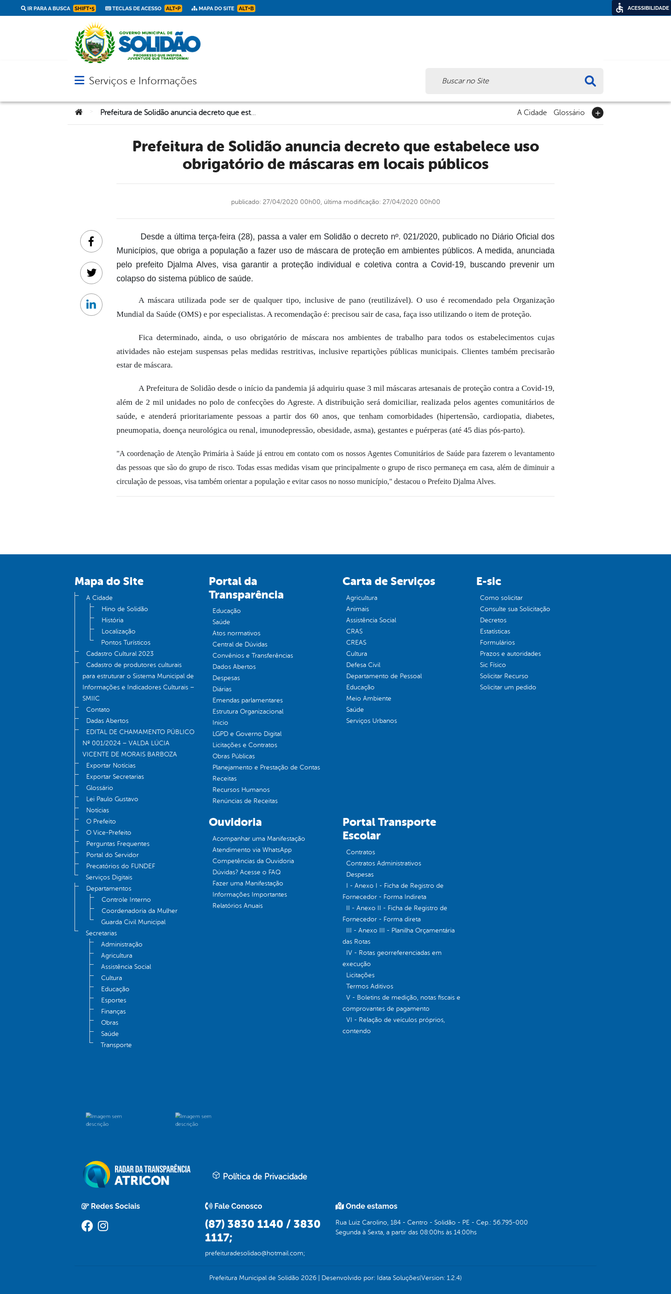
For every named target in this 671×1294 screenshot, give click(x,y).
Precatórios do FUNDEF (120, 866)
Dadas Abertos (107, 720)
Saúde (110, 1033)
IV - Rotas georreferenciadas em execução (392, 958)
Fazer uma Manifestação (247, 883)
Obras (109, 1022)
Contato (98, 709)
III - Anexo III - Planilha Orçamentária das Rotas (398, 936)
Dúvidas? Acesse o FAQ (246, 872)
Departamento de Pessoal (384, 676)
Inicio (220, 722)
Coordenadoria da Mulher (140, 910)
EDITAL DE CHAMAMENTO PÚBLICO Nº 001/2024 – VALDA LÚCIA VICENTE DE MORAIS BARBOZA (138, 743)
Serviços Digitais (109, 877)
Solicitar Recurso (504, 676)
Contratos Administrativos (383, 863)
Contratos (360, 852)
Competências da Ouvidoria (253, 861)
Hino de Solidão (125, 609)
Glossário (569, 112)
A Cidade (532, 112)
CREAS (356, 642)
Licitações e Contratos (244, 745)
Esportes (113, 1000)
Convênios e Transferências (252, 655)
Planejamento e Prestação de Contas (266, 767)
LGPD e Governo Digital (246, 733)
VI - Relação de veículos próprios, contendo (393, 1025)
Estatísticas (495, 631)
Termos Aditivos (369, 986)
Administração (122, 944)
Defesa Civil (363, 664)
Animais (357, 609)
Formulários (497, 642)
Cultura (111, 977)
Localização (119, 631)
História (112, 620)
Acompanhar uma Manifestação (258, 838)
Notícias (97, 810)
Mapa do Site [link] (223, 8)
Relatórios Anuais (237, 905)
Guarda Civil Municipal (133, 922)
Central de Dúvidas (239, 644)
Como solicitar (501, 597)
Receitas (224, 778)
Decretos (493, 620)
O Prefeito (101, 821)
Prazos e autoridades (510, 653)
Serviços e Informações (143, 81)
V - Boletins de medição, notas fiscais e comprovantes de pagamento (401, 1003)
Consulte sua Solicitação (515, 609)
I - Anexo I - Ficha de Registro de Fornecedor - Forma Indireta (393, 891)
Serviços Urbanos (371, 720)
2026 (307, 1277)
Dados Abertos (234, 666)
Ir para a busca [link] (58, 8)
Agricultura (116, 955)
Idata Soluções (398, 1277)
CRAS (354, 631)
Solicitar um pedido (508, 687)
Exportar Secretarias (115, 776)
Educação (115, 989)
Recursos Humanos (241, 789)
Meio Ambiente (368, 698)
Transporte (116, 1045)
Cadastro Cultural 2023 (120, 653)
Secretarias (101, 933)
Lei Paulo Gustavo (112, 799)
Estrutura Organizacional (247, 711)
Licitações (360, 975)
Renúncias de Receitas (245, 800)
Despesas (226, 677)
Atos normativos (236, 633)
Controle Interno (126, 899)
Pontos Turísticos (126, 642)
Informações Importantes (249, 894)
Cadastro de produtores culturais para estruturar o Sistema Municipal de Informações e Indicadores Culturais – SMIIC (138, 681)
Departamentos (108, 888)
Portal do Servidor (112, 854)
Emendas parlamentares (247, 700)
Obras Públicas (233, 756)
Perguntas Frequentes (118, 843)
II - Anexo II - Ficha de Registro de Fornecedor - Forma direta (394, 914)
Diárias (222, 689)
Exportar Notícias (111, 765)
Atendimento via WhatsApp (252, 849)
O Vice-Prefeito (108, 832)
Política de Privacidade (259, 1176)
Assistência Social (126, 966)
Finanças (113, 1011)
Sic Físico (493, 664)
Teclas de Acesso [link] (143, 8)
